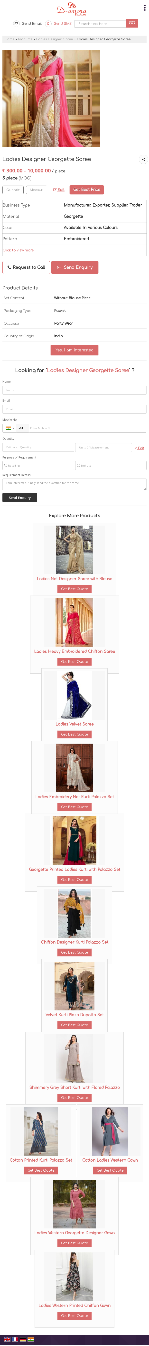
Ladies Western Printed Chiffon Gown (74, 1306)
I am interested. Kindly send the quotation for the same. (74, 484)
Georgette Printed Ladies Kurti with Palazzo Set (74, 869)
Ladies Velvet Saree (75, 724)
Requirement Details (16, 475)
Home (9, 39)
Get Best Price (86, 190)
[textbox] (36, 190)
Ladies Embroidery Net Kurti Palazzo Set (74, 797)
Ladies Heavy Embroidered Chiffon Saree (74, 651)
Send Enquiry (75, 267)
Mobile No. (10, 420)
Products (25, 39)
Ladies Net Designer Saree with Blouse (74, 579)
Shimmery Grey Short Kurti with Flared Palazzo (74, 1088)
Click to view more (18, 250)
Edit (59, 190)
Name (6, 381)
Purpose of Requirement (19, 457)
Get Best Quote (74, 589)
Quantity (8, 439)
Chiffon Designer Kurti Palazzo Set (74, 942)
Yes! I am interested (74, 350)
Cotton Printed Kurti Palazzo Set (41, 1160)
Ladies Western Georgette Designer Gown (74, 1233)
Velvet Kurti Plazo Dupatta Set (75, 1015)
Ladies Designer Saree (54, 39)
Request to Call (26, 267)
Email (6, 401)
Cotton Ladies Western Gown (110, 1160)
